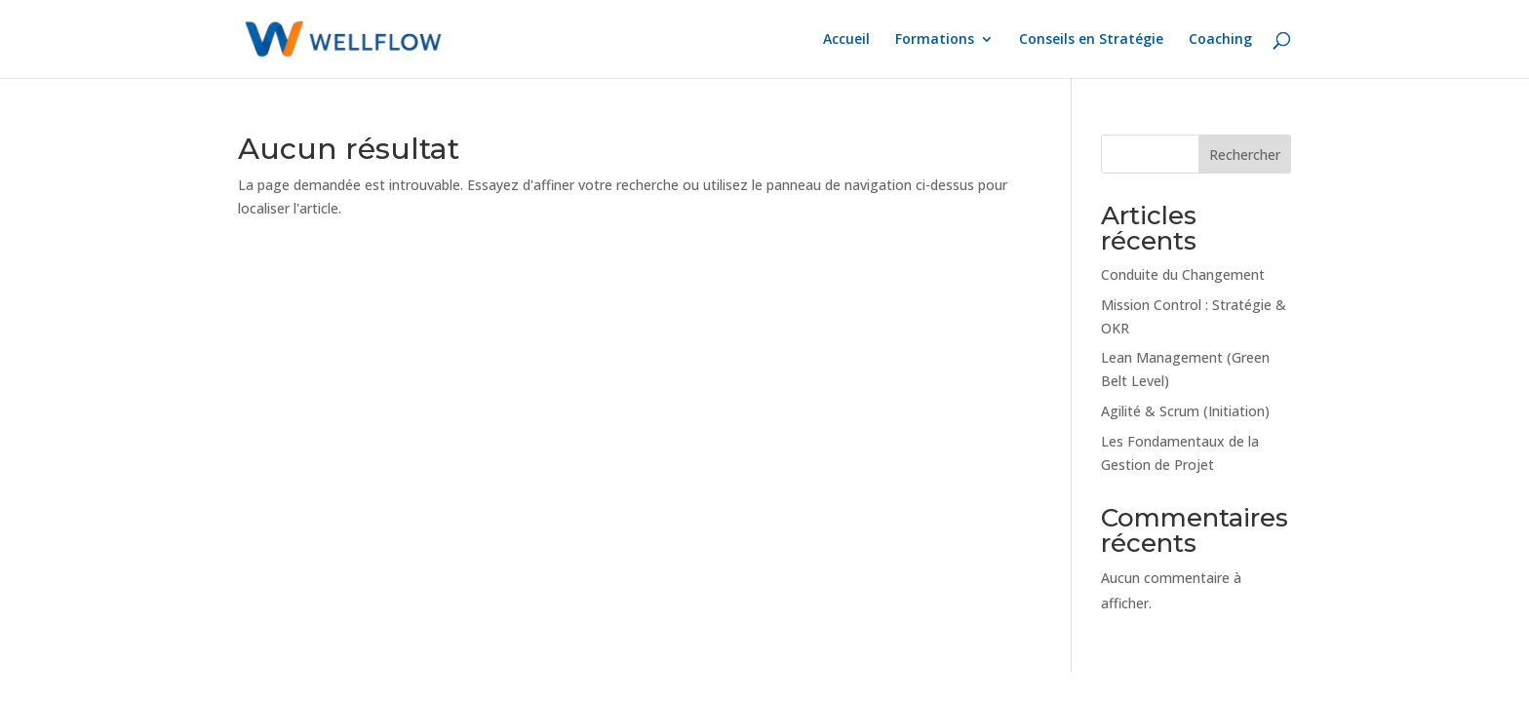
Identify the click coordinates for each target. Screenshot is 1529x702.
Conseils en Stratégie (1091, 40)
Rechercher (1244, 154)
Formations (934, 40)
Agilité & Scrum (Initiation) (1185, 411)
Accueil (846, 40)
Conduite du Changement (1183, 274)
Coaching (1220, 40)
